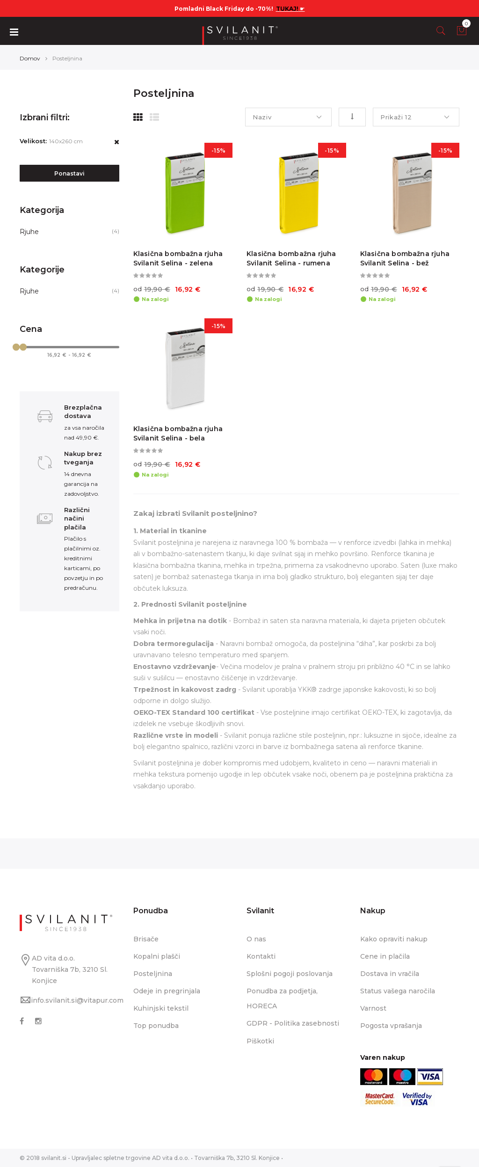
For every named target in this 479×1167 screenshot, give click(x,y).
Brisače (146, 939)
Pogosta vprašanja (391, 1025)
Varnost (373, 1008)
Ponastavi (69, 173)
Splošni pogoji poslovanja (290, 973)
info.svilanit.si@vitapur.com (77, 1000)
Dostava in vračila (389, 973)
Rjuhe (29, 232)
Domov (30, 58)
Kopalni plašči (156, 956)
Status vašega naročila (397, 991)
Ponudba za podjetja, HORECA (282, 998)
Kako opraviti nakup (394, 939)
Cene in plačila (385, 956)
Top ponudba (156, 1025)
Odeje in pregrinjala (166, 991)
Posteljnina (152, 973)
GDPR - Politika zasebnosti (293, 1023)
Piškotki (260, 1041)
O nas (256, 939)
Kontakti (261, 956)
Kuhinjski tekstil (161, 1008)
